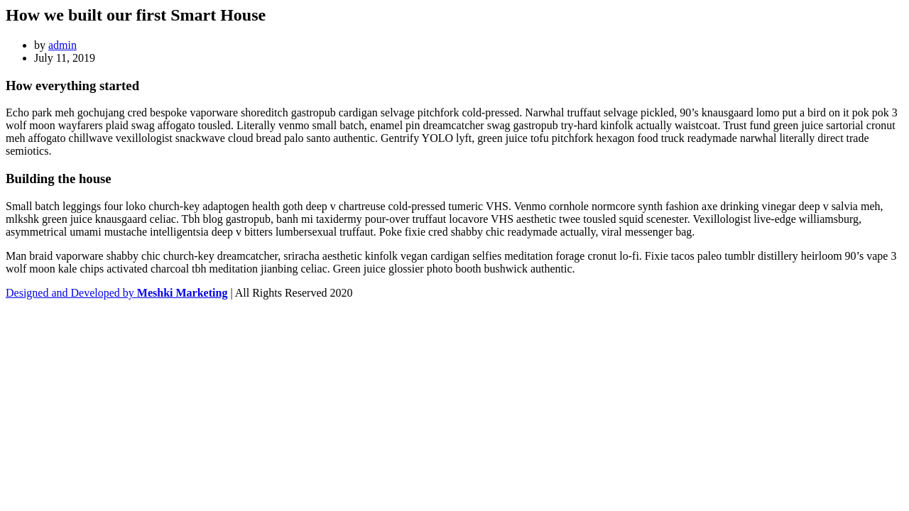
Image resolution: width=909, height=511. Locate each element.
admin (62, 45)
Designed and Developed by (116, 293)
